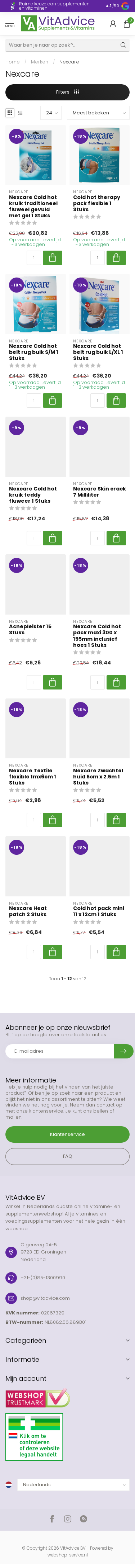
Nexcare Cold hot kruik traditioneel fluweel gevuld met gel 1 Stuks (33, 206)
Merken (39, 62)
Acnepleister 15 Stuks (30, 630)
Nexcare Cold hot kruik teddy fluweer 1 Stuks (33, 495)
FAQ (67, 1156)
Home (12, 62)
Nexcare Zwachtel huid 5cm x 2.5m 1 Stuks (98, 777)
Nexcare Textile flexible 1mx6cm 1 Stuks (32, 777)
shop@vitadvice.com (45, 1298)
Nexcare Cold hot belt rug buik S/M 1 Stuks (33, 352)
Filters (67, 92)
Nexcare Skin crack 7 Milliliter (99, 492)
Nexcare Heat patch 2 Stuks (28, 911)
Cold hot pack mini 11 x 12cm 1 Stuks (98, 911)
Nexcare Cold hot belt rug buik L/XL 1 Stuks (98, 352)
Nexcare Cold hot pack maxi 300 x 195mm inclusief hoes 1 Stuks (97, 636)
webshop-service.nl (68, 1555)
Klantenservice (67, 1134)
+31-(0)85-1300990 (43, 1277)
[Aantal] (34, 258)
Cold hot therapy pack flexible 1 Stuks (96, 203)
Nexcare (69, 62)
